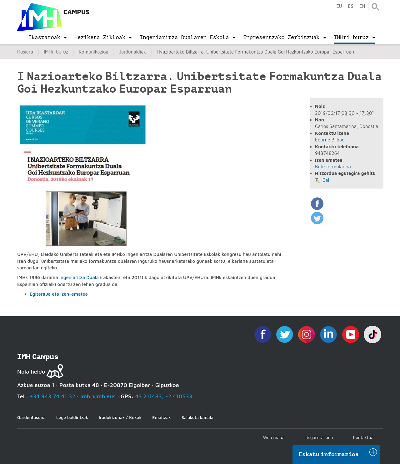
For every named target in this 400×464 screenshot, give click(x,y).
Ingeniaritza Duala (79, 277)
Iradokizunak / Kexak (120, 417)
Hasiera (25, 51)
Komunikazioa (93, 51)
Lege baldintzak (72, 417)
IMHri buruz (56, 51)
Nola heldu (31, 371)
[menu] (47, 37)
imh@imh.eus (98, 396)
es (350, 6)
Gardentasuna (31, 417)
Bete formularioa (333, 166)
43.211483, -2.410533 (163, 396)
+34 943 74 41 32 (52, 396)
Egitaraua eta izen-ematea (59, 294)
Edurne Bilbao (330, 139)
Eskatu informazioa (329, 454)
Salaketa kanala (197, 417)
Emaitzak (161, 417)
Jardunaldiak (132, 51)
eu (339, 6)
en (362, 6)
